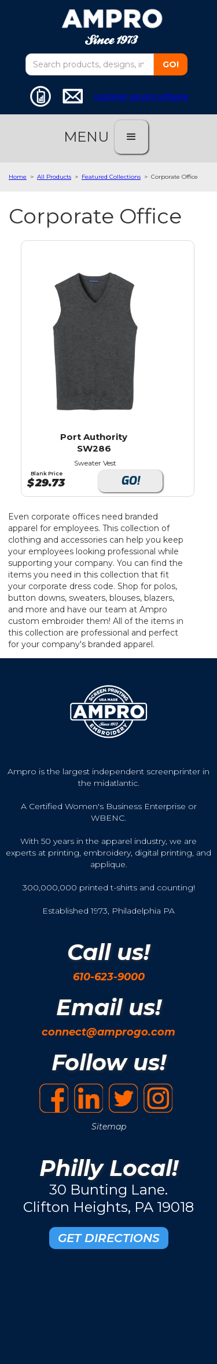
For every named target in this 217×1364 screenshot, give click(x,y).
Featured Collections (111, 177)
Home (18, 177)
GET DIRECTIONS (109, 1238)
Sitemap (108, 1126)
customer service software (141, 96)
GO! (130, 481)
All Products (54, 177)
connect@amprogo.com (108, 1032)
